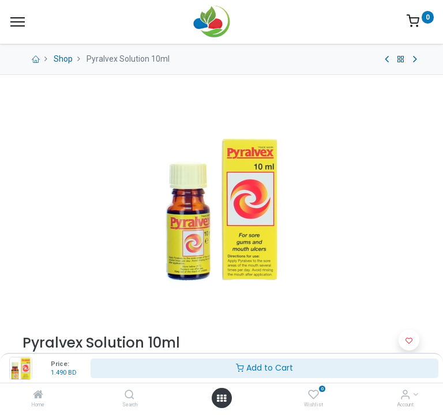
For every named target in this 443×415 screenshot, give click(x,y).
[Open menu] (221, 398)
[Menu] (17, 22)
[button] (409, 340)
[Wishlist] (313, 395)
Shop (63, 58)
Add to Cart (264, 367)
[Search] (129, 395)
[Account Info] (405, 395)
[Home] (38, 395)
